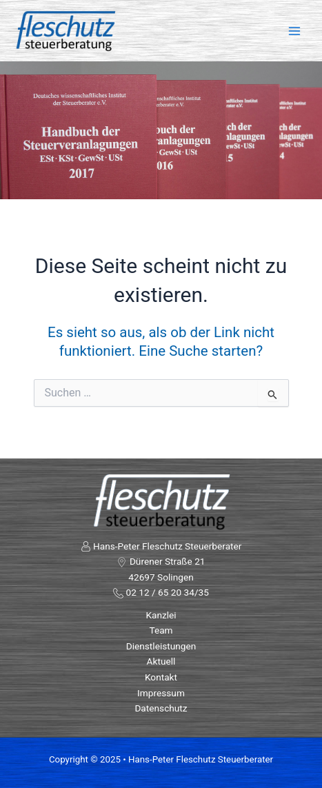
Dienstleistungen (161, 645)
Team (160, 630)
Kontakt (161, 677)
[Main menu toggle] (295, 31)
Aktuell (161, 661)
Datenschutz (160, 708)
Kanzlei (160, 614)
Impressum (161, 692)
